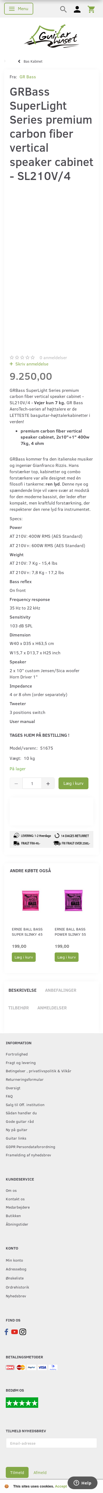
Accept (61, 1486)
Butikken (13, 1215)
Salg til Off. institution (25, 1104)
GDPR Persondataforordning (30, 1146)
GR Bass (28, 76)
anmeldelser (53, 357)
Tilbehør (18, 1007)
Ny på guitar (16, 1129)
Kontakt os (15, 1198)
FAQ (9, 1096)
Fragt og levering (21, 1062)
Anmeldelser (52, 1007)
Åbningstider (17, 1224)
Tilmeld (17, 1472)
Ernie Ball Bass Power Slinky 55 (70, 931)
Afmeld (40, 1472)
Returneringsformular (25, 1079)
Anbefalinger (60, 990)
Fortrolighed (17, 1054)
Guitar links (16, 1138)
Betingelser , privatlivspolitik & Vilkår (38, 1070)
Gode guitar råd (20, 1121)
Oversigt (13, 1087)
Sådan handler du (21, 1112)
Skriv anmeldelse (31, 364)
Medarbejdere (18, 1207)
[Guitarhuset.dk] (51, 36)
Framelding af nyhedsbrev (28, 1154)
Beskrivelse (23, 990)
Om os (11, 1190)
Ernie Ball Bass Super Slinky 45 (27, 931)
